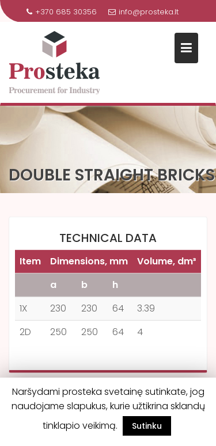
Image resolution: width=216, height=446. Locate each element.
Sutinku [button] (147, 426)
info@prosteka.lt (143, 11)
